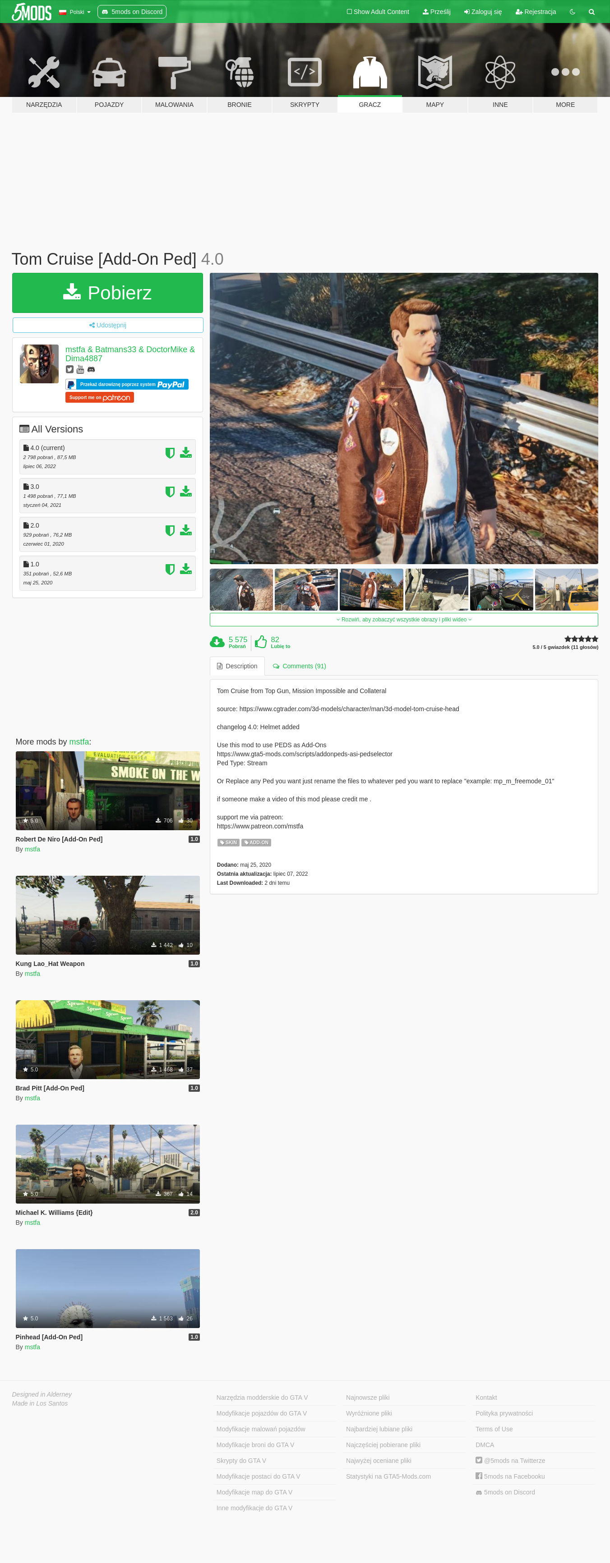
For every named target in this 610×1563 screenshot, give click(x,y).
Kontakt (486, 1397)
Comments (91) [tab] (299, 666)
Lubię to (281, 646)
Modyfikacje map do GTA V (255, 1492)
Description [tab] (237, 666)
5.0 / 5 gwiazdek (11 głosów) (565, 647)
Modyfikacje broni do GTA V (255, 1444)
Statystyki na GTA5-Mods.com (388, 1476)
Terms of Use (494, 1429)
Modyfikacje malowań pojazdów (261, 1429)
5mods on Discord (505, 1492)
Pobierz (107, 292)
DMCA (485, 1444)
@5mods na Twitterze (510, 1461)
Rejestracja (536, 11)
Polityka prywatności (504, 1413)
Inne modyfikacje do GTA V (255, 1508)
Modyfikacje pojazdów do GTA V (262, 1413)
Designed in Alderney (42, 1394)
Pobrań (237, 646)
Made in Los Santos (40, 1403)
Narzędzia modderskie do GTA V (262, 1397)
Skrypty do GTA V (241, 1460)
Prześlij (437, 11)
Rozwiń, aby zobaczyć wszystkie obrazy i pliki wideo (404, 619)
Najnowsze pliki (367, 1397)
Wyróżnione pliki (369, 1413)
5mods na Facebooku (510, 1476)
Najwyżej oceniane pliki (378, 1460)
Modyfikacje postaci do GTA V (258, 1476)
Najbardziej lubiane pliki (379, 1429)
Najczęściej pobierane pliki (383, 1444)
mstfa (79, 741)
